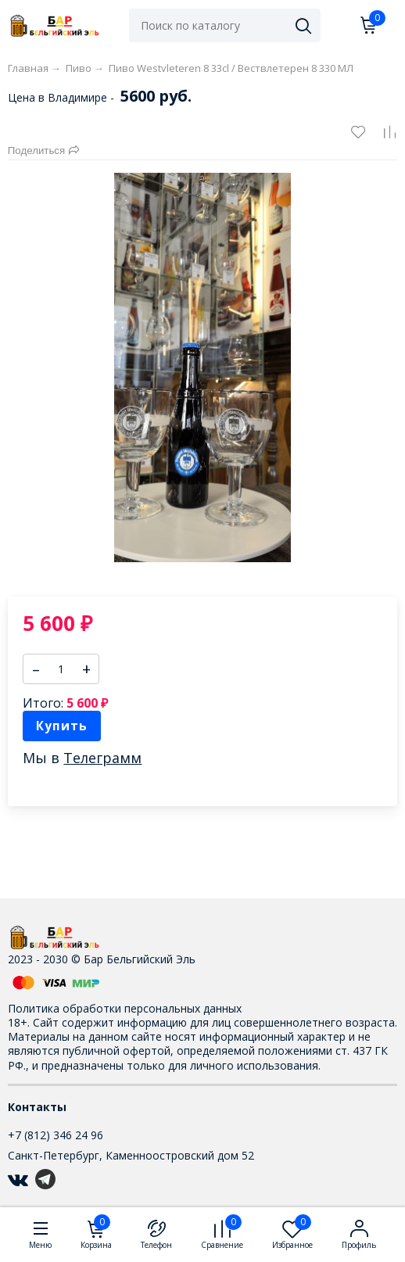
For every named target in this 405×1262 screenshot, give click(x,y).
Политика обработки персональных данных (125, 1008)
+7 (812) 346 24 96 (55, 1135)
